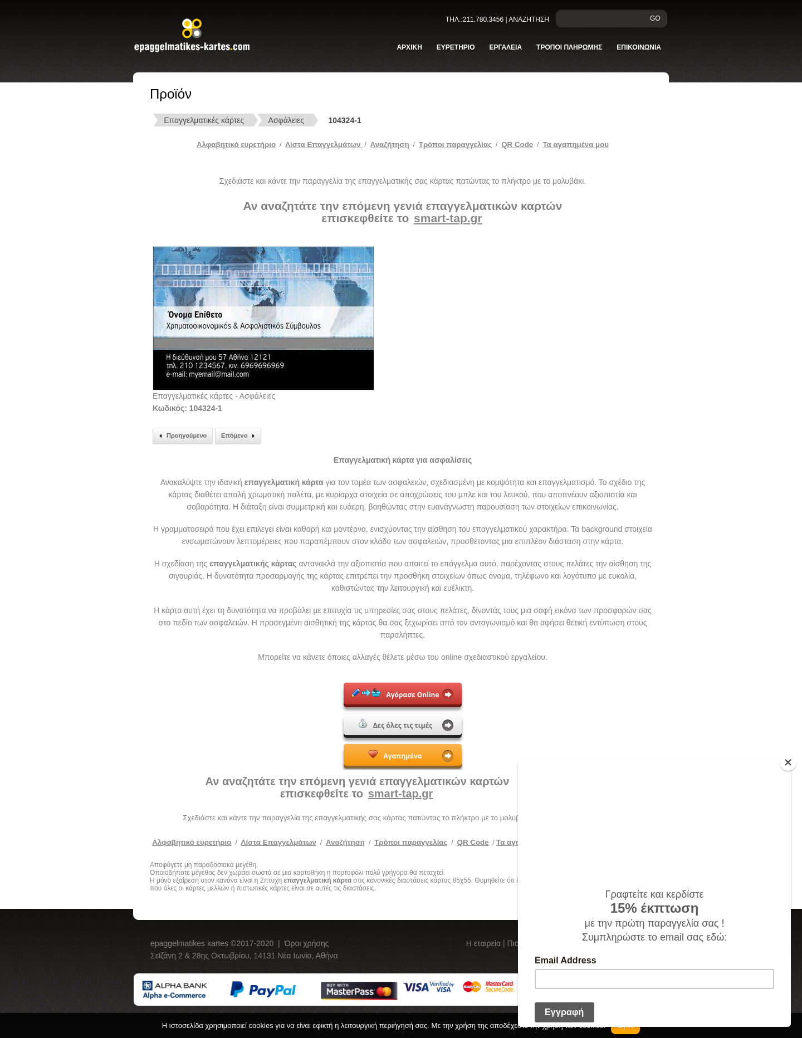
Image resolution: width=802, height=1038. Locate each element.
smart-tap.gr (448, 218)
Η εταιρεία (484, 943)
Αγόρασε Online (395, 693)
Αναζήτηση (389, 144)
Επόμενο (239, 436)
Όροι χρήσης (307, 943)
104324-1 (344, 120)
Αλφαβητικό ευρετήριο (236, 144)
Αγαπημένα (395, 755)
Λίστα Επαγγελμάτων (324, 144)
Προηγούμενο (181, 436)
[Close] (788, 762)
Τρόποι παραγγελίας (410, 842)
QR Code (517, 144)
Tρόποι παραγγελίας (455, 144)
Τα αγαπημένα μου (575, 144)
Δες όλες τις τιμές (396, 724)
